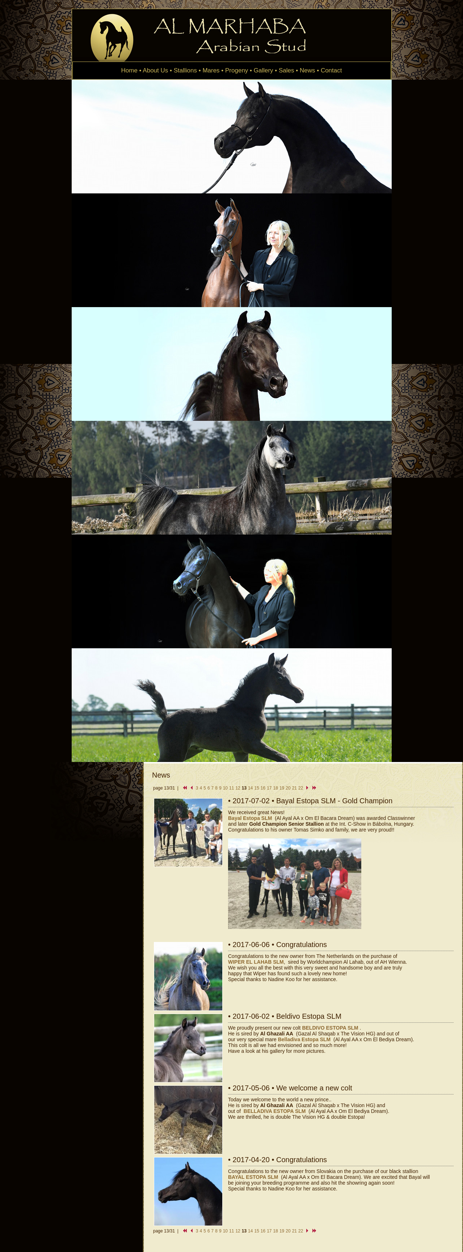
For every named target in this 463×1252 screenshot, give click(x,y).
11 (231, 788)
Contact (331, 70)
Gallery (263, 70)
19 (281, 788)
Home (129, 70)
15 (256, 788)
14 (250, 788)
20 (288, 788)
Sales (286, 70)
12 (237, 788)
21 (294, 788)
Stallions (185, 70)
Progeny (236, 70)
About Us (155, 70)
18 (275, 788)
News (307, 70)
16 (263, 788)
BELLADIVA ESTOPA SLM (275, 1111)
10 (225, 788)
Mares (210, 70)
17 (269, 788)
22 (300, 788)
